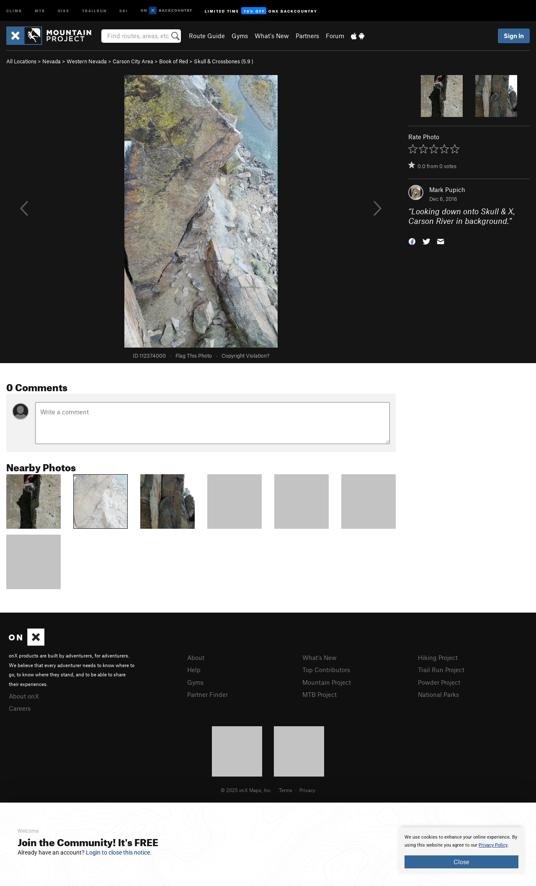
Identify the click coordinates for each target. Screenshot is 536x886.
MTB (40, 10)
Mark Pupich (447, 189)
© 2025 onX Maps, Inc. (246, 790)
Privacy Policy (493, 845)
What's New (272, 35)
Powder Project (439, 682)
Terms (285, 790)
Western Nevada (87, 61)
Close (461, 861)
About (195, 657)
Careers (20, 708)
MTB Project (319, 694)
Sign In (514, 35)
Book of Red (173, 61)
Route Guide (207, 35)
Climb (14, 10)
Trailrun (94, 10)
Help (194, 669)
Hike (64, 10)
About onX (24, 696)
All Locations (21, 61)
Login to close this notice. (119, 852)
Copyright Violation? (245, 355)
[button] (412, 240)
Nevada (51, 61)
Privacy (307, 790)
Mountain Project (326, 682)
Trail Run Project (441, 669)
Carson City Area (133, 61)
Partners (307, 35)
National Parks (438, 694)
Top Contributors (326, 669)
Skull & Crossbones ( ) (223, 61)
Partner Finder (207, 694)
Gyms (240, 35)
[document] (461, 850)
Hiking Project (438, 657)
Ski (123, 10)
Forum (335, 35)
